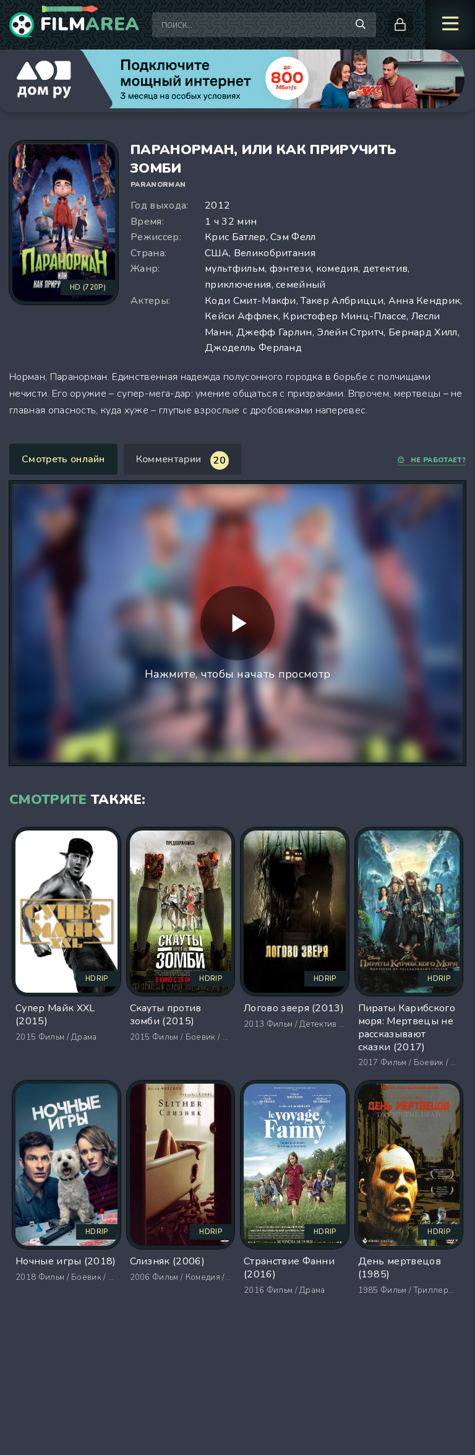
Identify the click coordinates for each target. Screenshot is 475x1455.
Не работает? (431, 460)
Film (90, 24)
